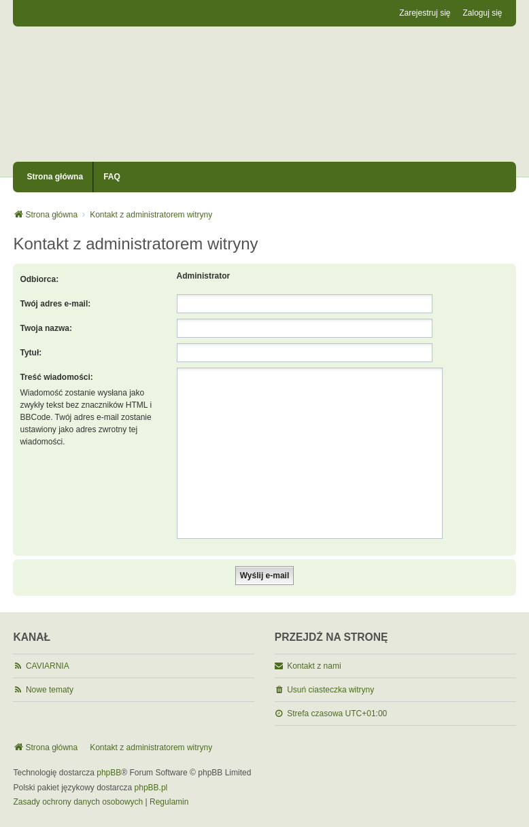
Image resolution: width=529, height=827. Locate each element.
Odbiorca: (39, 279)
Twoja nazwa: (45, 328)
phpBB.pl (151, 787)
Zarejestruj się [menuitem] (424, 13)
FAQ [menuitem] (111, 176)
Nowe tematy (49, 689)
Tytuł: (30, 352)
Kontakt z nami (314, 666)
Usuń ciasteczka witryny (330, 689)
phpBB (109, 772)
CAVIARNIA (47, 666)
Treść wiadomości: (56, 377)
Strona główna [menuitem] (55, 176)
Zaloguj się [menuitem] (482, 13)
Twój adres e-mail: (55, 304)
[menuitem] (78, 802)
